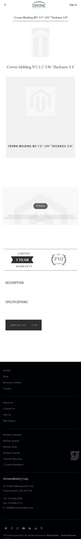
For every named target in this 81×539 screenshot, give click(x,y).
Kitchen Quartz (11, 441)
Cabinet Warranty (12, 459)
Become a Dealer (12, 383)
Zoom (40, 206)
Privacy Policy (53, 536)
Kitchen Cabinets (12, 435)
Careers (7, 389)
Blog (5, 376)
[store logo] (39, 5)
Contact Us (9, 409)
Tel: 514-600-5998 (12, 499)
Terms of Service (68, 536)
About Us (8, 403)
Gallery (7, 370)
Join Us (7, 415)
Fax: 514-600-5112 (13, 503)
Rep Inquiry (9, 421)
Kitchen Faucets (11, 453)
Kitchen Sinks (10, 447)
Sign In (73, 5)
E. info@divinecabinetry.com (18, 508)
